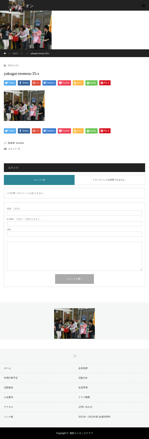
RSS (74, 355)
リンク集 (8, 416)
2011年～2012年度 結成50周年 (94, 416)
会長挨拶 (83, 368)
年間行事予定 (11, 378)
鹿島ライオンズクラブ (81, 433)
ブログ (15, 53)
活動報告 (8, 387)
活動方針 (83, 378)
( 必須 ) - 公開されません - (24, 219)
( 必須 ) (13, 209)
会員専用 (83, 387)
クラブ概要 (84, 397)
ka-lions (20, 143)
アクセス (8, 407)
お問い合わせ (85, 407)
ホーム (7, 368)
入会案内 (8, 397)
